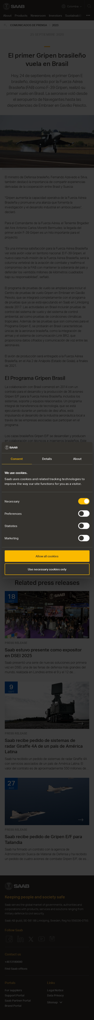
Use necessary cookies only (47, 569)
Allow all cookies (47, 556)
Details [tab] (47, 458)
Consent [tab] (17, 458)
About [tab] (77, 458)
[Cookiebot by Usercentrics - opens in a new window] (72, 447)
